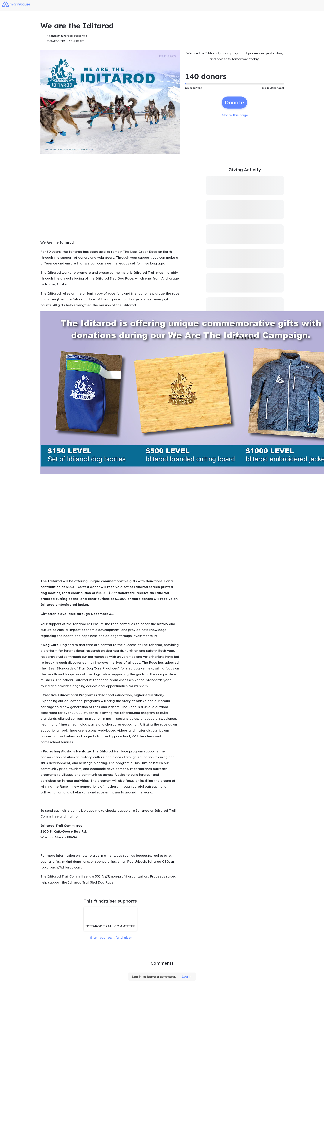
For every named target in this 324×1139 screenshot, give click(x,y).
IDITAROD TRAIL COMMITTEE (65, 41)
